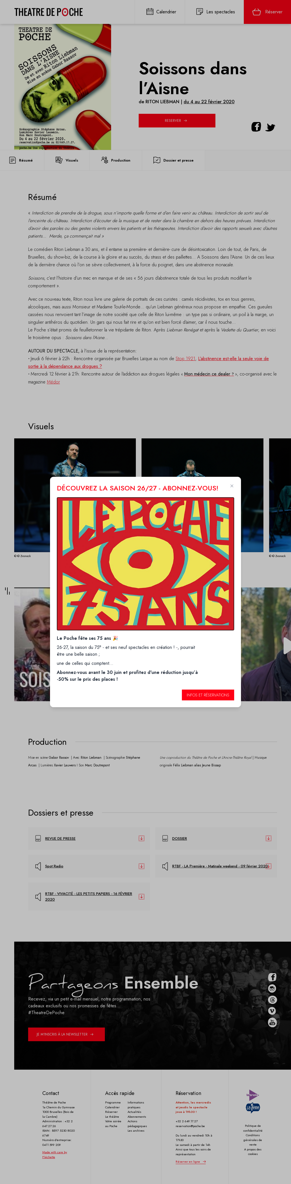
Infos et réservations (208, 695)
